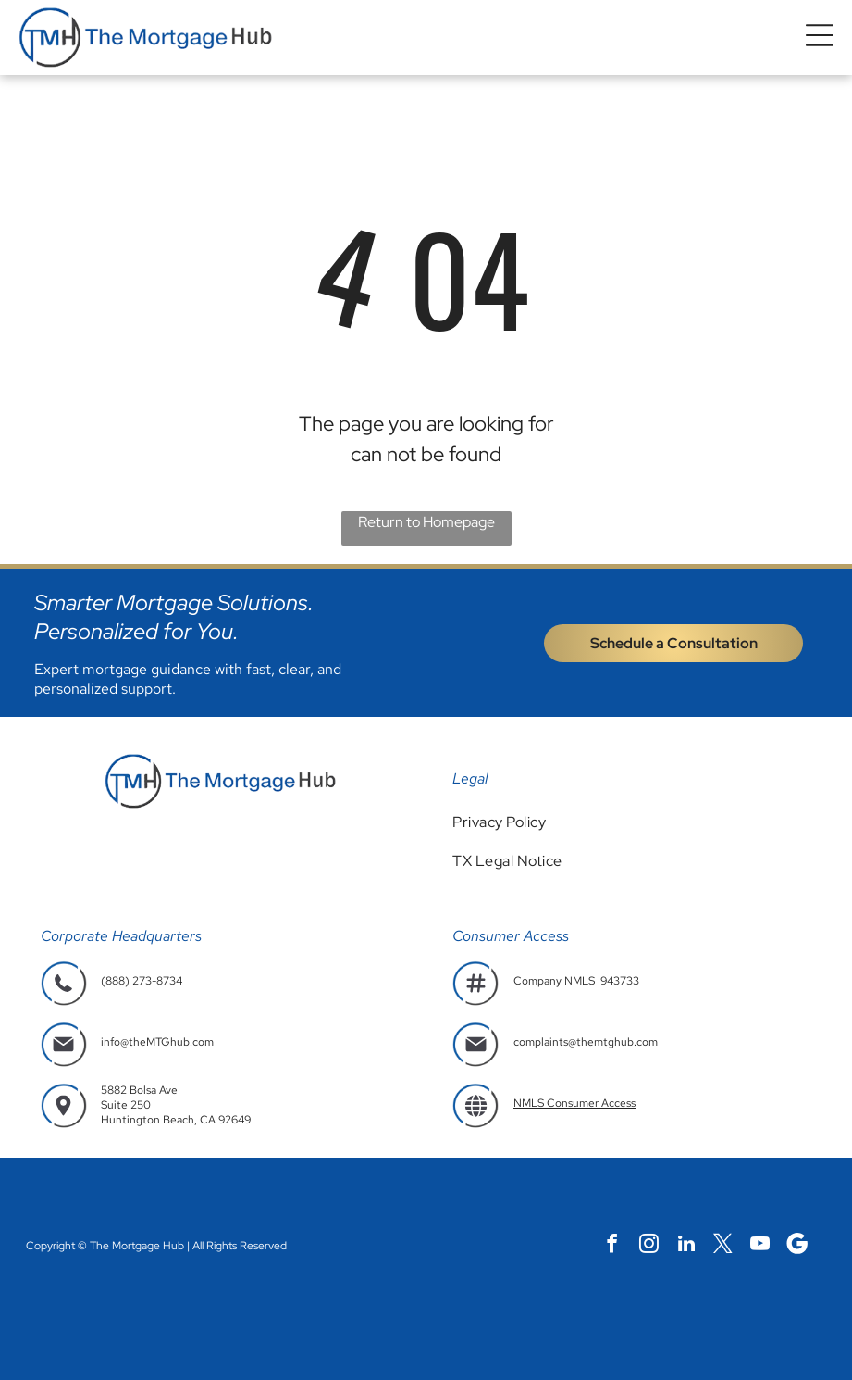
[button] (819, 37)
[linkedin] (686, 1245)
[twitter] (723, 1245)
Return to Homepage (426, 522)
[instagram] (649, 1245)
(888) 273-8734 (141, 980)
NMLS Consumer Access (574, 1103)
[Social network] (797, 1245)
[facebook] (612, 1245)
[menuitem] (631, 822)
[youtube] (760, 1245)
